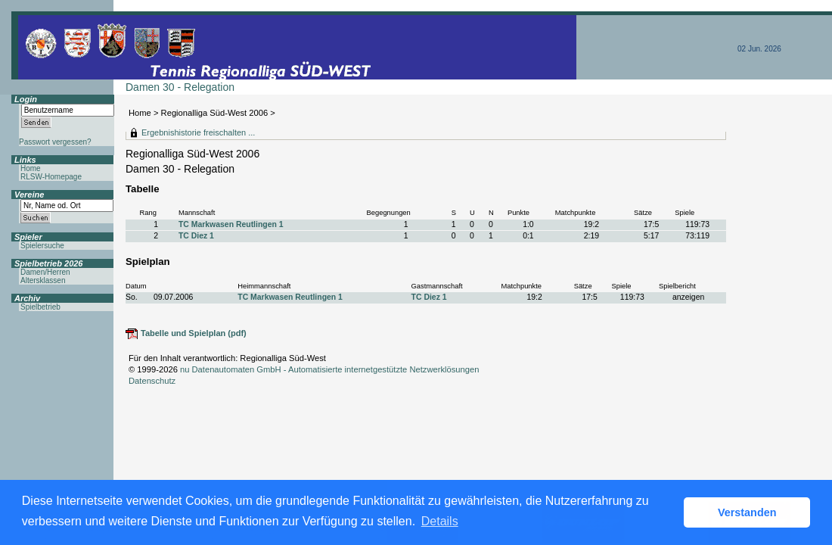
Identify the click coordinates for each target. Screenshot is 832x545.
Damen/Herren (45, 272)
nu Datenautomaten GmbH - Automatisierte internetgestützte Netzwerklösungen (330, 369)
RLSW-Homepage (51, 177)
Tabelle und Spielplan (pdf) (194, 333)
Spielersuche (42, 245)
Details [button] (439, 521)
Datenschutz (152, 380)
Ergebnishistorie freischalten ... (198, 132)
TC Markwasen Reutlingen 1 (231, 224)
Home (140, 112)
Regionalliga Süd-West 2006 (215, 112)
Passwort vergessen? (55, 142)
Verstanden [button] (747, 512)
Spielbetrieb (40, 307)
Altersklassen (42, 280)
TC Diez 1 (196, 236)
